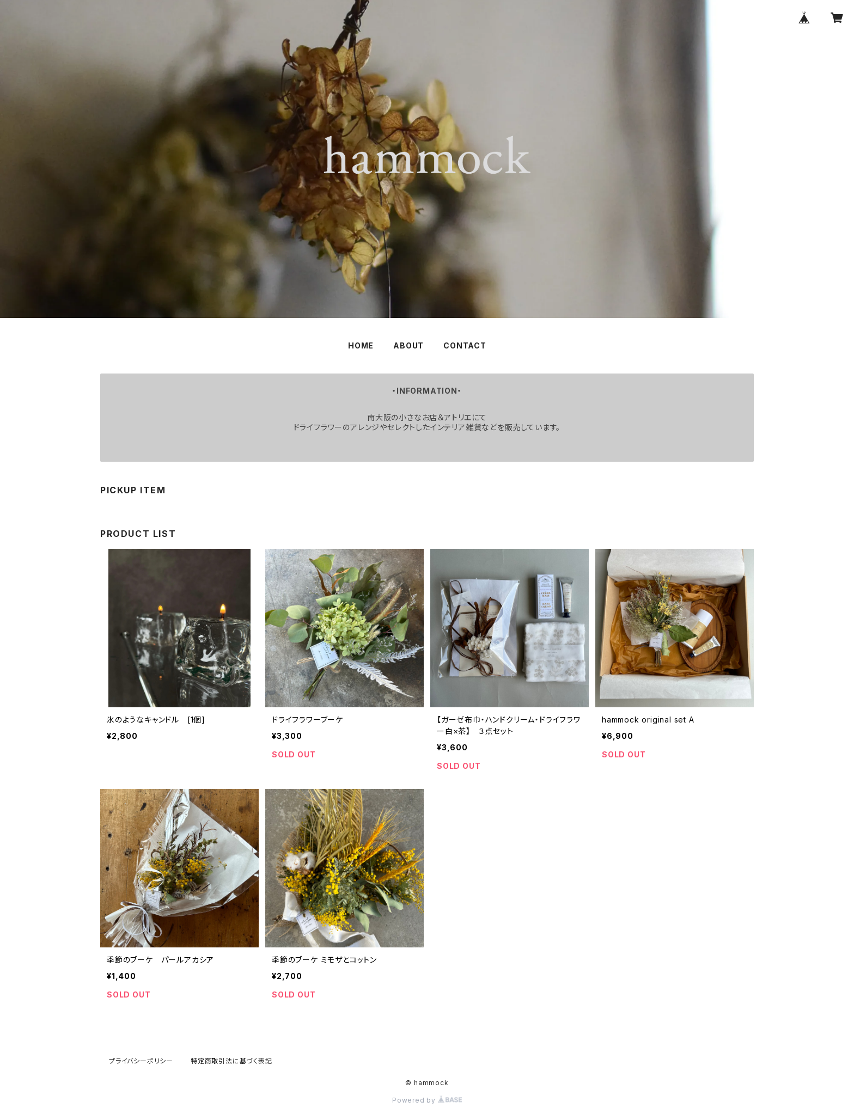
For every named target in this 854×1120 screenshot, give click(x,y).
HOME (361, 345)
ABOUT (408, 345)
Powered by (427, 1100)
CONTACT (464, 345)
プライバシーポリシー (141, 1061)
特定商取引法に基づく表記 (231, 1061)
